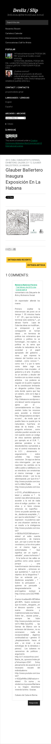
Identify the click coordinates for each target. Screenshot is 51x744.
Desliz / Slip (25, 10)
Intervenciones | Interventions (18, 38)
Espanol (36, 160)
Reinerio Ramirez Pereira (26, 285)
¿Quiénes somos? (21, 71)
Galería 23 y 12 (25, 163)
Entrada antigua (36, 265)
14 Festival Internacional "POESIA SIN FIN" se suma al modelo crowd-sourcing (29, 56)
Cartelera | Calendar (13, 33)
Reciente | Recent (12, 29)
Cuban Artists (23, 160)
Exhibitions (11, 163)
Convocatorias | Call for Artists (18, 42)
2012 (8, 160)
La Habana (24, 165)
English (8, 102)
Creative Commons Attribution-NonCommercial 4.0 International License (23, 143)
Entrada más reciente (19, 260)
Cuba (13, 160)
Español (9, 107)
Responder (33, 703)
